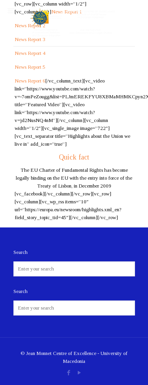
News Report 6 (30, 81)
